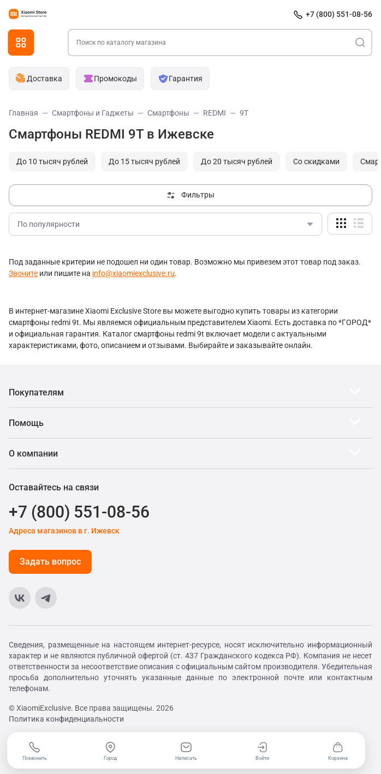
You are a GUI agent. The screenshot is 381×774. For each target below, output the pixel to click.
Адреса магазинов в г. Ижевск (64, 530)
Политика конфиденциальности (66, 719)
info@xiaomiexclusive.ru (133, 273)
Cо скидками (316, 161)
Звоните (23, 273)
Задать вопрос (50, 561)
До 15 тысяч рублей (144, 161)
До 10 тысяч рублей (52, 161)
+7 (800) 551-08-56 (339, 14)
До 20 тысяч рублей (236, 161)
